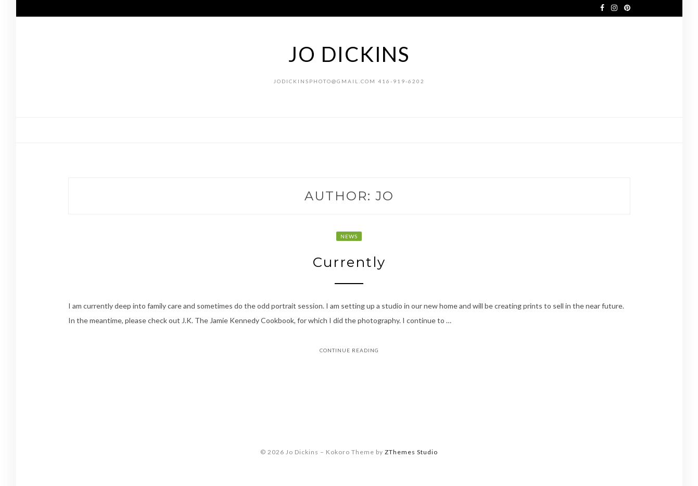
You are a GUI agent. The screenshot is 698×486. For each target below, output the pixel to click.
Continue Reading (349, 350)
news (349, 236)
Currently (349, 262)
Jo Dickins (349, 54)
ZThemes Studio (411, 452)
